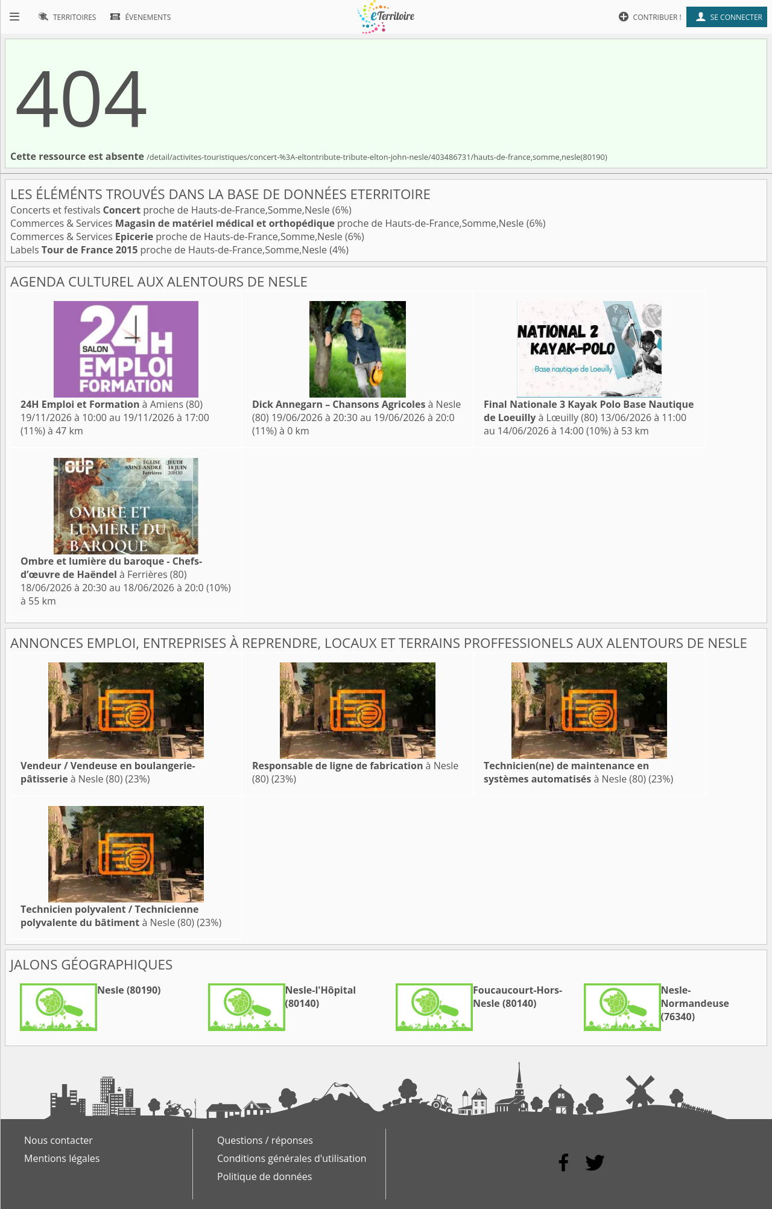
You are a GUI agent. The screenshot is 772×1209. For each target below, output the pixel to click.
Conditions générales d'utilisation (292, 1158)
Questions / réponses (265, 1140)
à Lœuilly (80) (589, 411)
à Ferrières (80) (111, 567)
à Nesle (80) (108, 772)
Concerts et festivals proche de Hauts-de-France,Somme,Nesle (171, 210)
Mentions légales (62, 1158)
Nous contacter (58, 1140)
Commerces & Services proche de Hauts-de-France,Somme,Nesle (268, 223)
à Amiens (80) (112, 404)
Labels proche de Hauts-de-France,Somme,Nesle (169, 249)
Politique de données (264, 1176)
